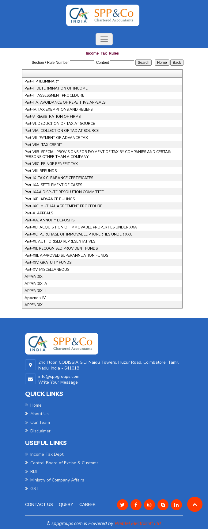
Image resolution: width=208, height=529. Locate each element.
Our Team (37, 422)
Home (33, 405)
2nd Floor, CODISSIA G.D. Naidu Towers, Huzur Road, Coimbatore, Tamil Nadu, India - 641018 (108, 365)
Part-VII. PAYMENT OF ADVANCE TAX (56, 137)
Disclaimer (38, 431)
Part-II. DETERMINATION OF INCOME (56, 88)
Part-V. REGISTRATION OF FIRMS (53, 116)
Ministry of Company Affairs (54, 480)
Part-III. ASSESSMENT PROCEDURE (54, 95)
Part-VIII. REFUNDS (41, 170)
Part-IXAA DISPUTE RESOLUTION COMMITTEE (64, 192)
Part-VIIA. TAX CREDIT (43, 144)
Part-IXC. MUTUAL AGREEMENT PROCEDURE (63, 206)
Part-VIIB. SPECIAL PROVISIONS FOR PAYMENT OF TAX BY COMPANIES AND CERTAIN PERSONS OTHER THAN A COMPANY (98, 154)
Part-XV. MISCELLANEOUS (47, 269)
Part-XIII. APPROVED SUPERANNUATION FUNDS (66, 255)
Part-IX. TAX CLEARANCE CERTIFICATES (59, 177)
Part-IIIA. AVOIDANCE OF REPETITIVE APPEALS (65, 102)
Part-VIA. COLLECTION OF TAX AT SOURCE (62, 130)
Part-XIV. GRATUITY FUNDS (48, 262)
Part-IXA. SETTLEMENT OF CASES (53, 184)
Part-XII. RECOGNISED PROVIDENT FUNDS (61, 248)
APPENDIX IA (36, 283)
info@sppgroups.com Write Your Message (58, 379)
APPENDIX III (35, 290)
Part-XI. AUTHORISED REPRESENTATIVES (60, 241)
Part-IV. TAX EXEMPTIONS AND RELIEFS (59, 109)
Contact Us (39, 505)
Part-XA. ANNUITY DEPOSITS (49, 220)
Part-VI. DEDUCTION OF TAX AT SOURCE (60, 123)
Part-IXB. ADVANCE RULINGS (50, 199)
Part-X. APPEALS (39, 213)
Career (87, 505)
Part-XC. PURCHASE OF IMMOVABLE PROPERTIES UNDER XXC (78, 234)
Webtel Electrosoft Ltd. (138, 523)
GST (32, 489)
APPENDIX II (35, 304)
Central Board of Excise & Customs (62, 463)
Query (66, 505)
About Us (37, 414)
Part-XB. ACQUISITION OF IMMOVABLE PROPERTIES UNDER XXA (81, 227)
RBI (31, 471)
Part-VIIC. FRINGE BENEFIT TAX (51, 163)
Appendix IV (35, 297)
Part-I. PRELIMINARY (42, 81)
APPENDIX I (34, 276)
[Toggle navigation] (104, 39)
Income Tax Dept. (44, 454)
